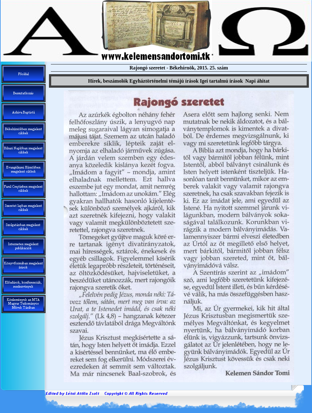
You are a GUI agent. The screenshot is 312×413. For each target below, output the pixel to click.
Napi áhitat (257, 81)
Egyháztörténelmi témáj (163, 81)
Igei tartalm (221, 81)
